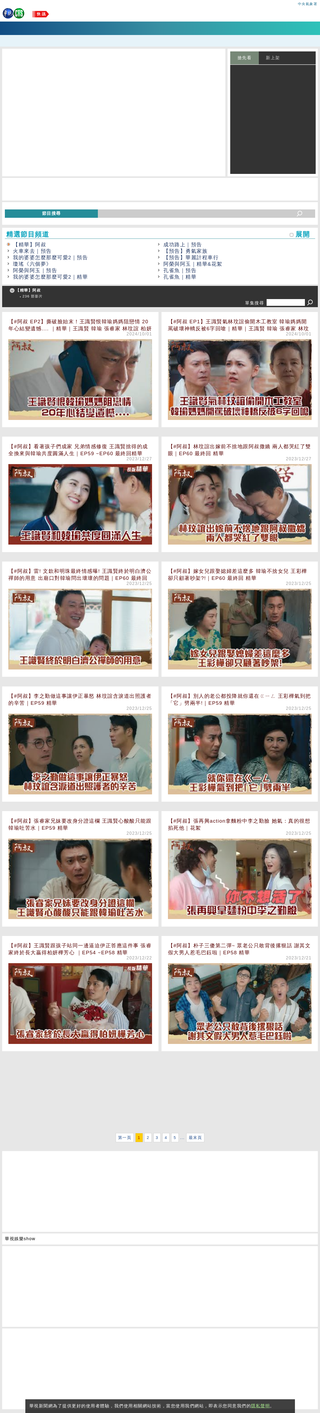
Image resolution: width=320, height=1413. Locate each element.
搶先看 (245, 57)
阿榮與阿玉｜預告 (35, 270)
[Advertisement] (160, 1093)
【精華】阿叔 (29, 244)
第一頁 (125, 1137)
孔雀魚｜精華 (180, 277)
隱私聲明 (260, 1406)
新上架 (273, 57)
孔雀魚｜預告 (180, 270)
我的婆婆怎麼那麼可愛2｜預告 (50, 257)
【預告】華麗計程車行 (191, 257)
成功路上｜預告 (182, 244)
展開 (302, 234)
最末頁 (195, 1137)
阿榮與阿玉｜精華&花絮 (192, 264)
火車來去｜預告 (32, 251)
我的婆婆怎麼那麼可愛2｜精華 (50, 277)
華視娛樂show (20, 1238)
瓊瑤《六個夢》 (32, 264)
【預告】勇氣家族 (185, 251)
